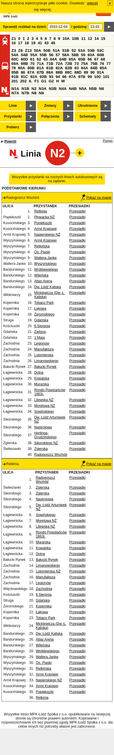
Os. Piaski (42, 252)
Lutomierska (43, 355)
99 (90, 77)
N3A (43, 88)
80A (21, 68)
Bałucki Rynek (45, 367)
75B (93, 63)
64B (62, 59)
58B (75, 55)
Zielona (40, 332)
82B (68, 68)
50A (37, 50)
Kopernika (43, 606)
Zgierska (41, 449)
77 (108, 63)
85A (103, 68)
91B (14, 77)
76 (102, 63)
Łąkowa (40, 308)
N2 (34, 88)
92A (33, 77)
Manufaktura (44, 349)
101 (106, 77)
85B (14, 72)
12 (90, 38)
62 (39, 59)
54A (14, 55)
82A (59, 68)
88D (77, 72)
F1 (36, 81)
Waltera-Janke (45, 258)
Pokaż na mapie (95, 198)
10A (66, 38)
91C (24, 77)
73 (76, 63)
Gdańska (41, 320)
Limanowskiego (46, 361)
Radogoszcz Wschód (50, 455)
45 (53, 43)
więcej (92, 3)
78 (13, 68)
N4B (73, 88)
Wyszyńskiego (45, 264)
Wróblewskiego (46, 269)
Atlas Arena (43, 281)
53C (100, 50)
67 (96, 59)
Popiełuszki (43, 223)
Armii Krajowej (45, 229)
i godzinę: (79, 27)
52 (74, 50)
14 (96, 38)
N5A (83, 88)
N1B (25, 88)
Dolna (38, 373)
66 (90, 59)
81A (40, 68)
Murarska (41, 384)
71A (40, 63)
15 (103, 38)
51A (56, 50)
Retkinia (40, 211)
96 (64, 77)
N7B (25, 93)
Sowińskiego (44, 412)
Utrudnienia (88, 106)
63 (45, 59)
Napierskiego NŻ (47, 235)
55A (33, 55)
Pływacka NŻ (44, 217)
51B (65, 50)
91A (100, 72)
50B (46, 50)
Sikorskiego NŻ (46, 443)
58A (65, 55)
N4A (63, 88)
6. (30, 81)
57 (58, 55)
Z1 (13, 38)
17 (20, 43)
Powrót (10, 141)
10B (75, 38)
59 (83, 55)
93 (51, 77)
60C (14, 59)
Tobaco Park (44, 303)
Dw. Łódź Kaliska (47, 287)
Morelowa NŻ (44, 406)
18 (27, 43)
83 (76, 68)
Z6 (20, 50)
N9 (41, 93)
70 (32, 63)
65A (72, 59)
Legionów (41, 343)
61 (32, 59)
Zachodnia (44, 589)
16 (13, 43)
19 (33, 43)
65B (81, 59)
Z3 (13, 50)
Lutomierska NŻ (48, 571)
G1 (43, 81)
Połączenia (50, 116)
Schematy (88, 116)
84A (84, 68)
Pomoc (108, 140)
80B (30, 68)
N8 (34, 93)
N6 (101, 88)
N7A (15, 93)
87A (30, 72)
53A (81, 50)
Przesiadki (77, 211)
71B (49, 63)
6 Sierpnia (42, 326)
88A (49, 72)
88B (59, 72)
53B (91, 50)
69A (14, 63)
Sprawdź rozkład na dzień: (25, 27)
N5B (93, 88)
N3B (53, 88)
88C (68, 72)
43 (46, 43)
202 (23, 81)
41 (40, 43)
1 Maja (39, 338)
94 (58, 77)
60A (91, 55)
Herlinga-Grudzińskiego (45, 435)
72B (68, 63)
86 (23, 72)
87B (40, 72)
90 (92, 72)
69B (24, 63)
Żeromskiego (44, 314)
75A (84, 63)
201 (14, 81)
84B (93, 68)
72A (59, 63)
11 (83, 38)
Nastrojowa (43, 427)
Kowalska (41, 378)
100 (97, 77)
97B (81, 77)
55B (42, 55)
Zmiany (50, 106)
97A (72, 77)
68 (103, 59)
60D (24, 59)
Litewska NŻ (43, 400)
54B (24, 55)
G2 (51, 81)
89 (86, 72)
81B (49, 68)
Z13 (28, 50)
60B (100, 55)
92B (42, 77)
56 (51, 55)
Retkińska (42, 246)
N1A (15, 88)
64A (53, 59)
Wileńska (41, 275)
